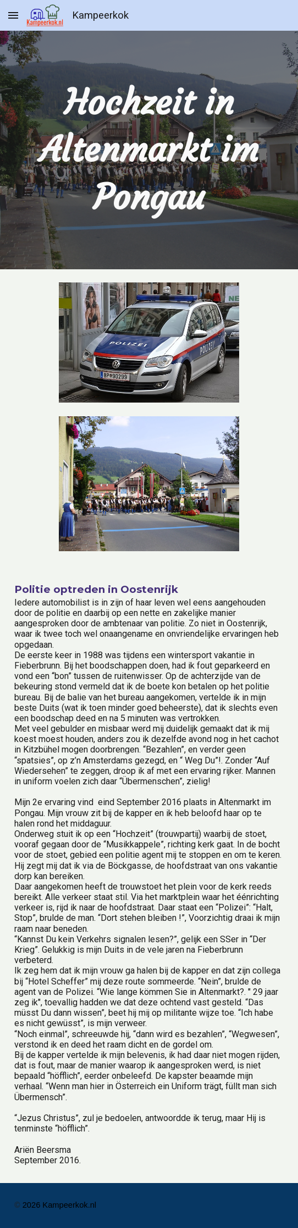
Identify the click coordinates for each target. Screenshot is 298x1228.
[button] (13, 15)
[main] (149, 150)
